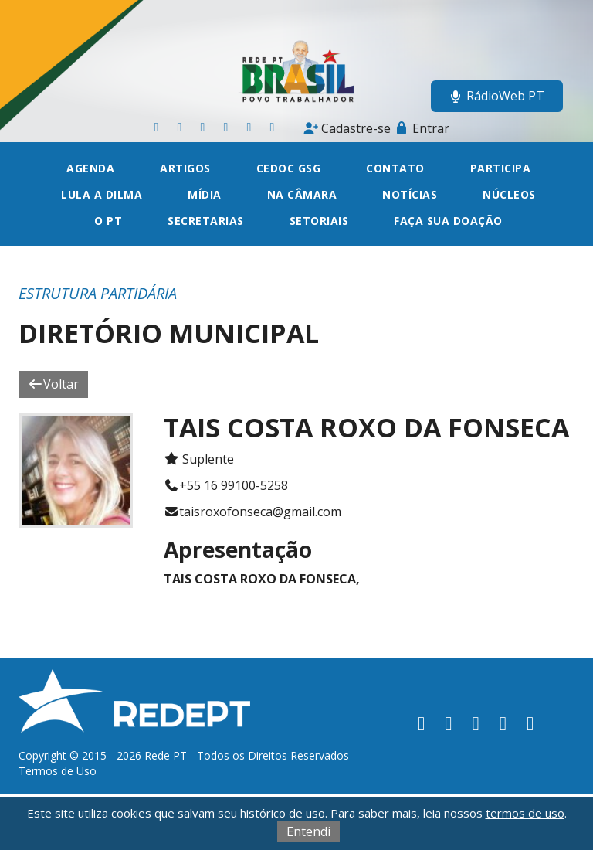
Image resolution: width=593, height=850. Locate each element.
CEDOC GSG (288, 168)
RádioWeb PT (496, 95)
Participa (500, 168)
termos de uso (525, 813)
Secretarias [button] (206, 220)
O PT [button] (108, 220)
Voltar (53, 384)
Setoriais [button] (319, 220)
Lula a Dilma (101, 194)
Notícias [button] (409, 194)
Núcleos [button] (509, 194)
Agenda (90, 168)
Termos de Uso (58, 770)
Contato (395, 168)
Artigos (185, 168)
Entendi (308, 831)
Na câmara (302, 194)
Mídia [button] (205, 194)
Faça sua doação (448, 220)
